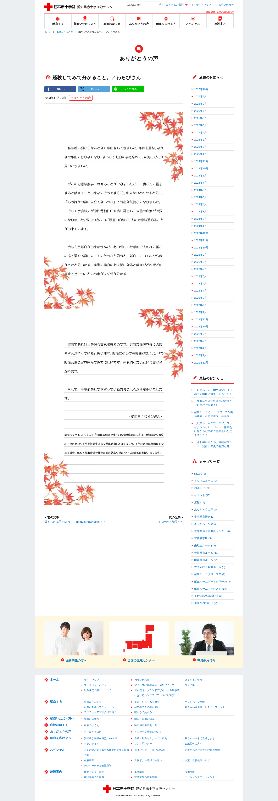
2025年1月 (200, 154)
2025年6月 (200, 118)
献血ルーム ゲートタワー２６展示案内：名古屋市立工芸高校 (213, 414)
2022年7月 (200, 341)
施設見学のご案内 (94, 777)
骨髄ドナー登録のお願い (148, 760)
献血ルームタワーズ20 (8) (209, 574)
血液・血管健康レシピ (197, 760)
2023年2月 (200, 305)
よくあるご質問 (175, 4)
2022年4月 (200, 348)
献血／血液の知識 (144, 718)
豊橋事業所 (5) (203, 538)
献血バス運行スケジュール (99, 707)
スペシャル (57, 749)
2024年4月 (200, 204)
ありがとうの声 (65, 32)
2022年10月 (201, 326)
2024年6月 (200, 190)
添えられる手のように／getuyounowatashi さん (75, 521)
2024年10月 (201, 168)
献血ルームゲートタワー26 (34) (213, 581)
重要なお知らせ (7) (205, 603)
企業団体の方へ (193, 743)
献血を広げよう (60, 738)
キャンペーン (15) (205, 524)
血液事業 (89, 760)
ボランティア (91, 743)
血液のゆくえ (59, 724)
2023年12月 (201, 233)
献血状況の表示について (98, 690)
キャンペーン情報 (195, 701)
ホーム (47, 32)
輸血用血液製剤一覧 (145, 725)
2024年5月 (200, 197)
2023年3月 (200, 297)
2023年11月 (201, 240)
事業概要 (139, 771)
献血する (56, 701)
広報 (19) (199, 502)
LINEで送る (129, 89)
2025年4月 (200, 132)
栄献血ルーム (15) (205, 545)
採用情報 (190, 771)
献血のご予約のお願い (146, 707)
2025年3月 (200, 139)
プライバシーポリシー (96, 685)
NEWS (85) (200, 473)
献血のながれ (91, 718)
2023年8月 (200, 261)
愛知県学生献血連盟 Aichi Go (101, 738)
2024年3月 (200, 211)
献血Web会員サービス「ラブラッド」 (206, 707)
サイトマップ (203, 4)
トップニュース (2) (205, 480)
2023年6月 (200, 276)
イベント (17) (202, 495)
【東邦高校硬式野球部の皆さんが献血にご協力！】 (213, 403)
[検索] (144, 5)
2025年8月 (200, 103)
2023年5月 (200, 283)
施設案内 (56, 771)
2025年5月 (200, 125)
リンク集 (190, 685)
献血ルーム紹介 (93, 701)
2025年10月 (201, 89)
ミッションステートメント (200, 777)
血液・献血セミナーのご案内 (150, 738)
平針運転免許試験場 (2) (208, 595)
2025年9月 (200, 96)
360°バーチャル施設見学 (98, 765)
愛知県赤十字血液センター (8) (212, 531)
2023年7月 (200, 269)
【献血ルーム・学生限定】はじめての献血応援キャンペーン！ (213, 392)
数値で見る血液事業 (145, 777)
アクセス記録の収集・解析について (154, 685)
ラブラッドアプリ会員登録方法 (101, 712)
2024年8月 (200, 175)
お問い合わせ (226, 4)
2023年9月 (200, 254)
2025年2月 (200, 146)
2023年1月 (200, 312)
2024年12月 (201, 161)
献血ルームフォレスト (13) (210, 588)
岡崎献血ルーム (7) (205, 560)
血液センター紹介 (94, 771)
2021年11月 (201, 362)
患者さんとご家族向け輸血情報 (202, 749)
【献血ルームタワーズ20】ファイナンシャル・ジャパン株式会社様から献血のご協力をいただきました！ (213, 429)
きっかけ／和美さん (170, 521)
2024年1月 (200, 226)
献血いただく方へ (62, 718)
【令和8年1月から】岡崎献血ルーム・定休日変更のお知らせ (213, 444)
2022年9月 (200, 333)
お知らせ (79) (202, 488)
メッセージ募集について (148, 731)
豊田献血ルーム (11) (206, 552)
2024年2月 (200, 218)
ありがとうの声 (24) (206, 509)
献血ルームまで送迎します (200, 738)
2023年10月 (201, 247)
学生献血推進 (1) (204, 516)
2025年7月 (200, 110)
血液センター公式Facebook (149, 749)
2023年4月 (200, 290)
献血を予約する (143, 712)
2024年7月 (200, 182)
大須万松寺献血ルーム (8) (209, 567)
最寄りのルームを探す (146, 701)
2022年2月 (200, 355)
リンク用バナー (143, 743)
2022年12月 (201, 319)
